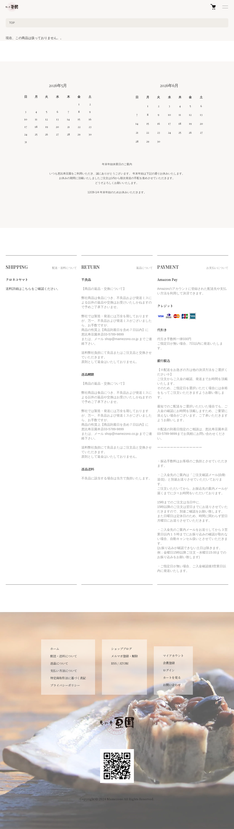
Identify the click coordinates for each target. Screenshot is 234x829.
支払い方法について (63, 670)
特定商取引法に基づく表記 (68, 678)
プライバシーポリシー (65, 685)
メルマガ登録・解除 (124, 656)
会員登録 (169, 663)
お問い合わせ (172, 685)
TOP (12, 22)
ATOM (123, 663)
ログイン (169, 670)
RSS (114, 663)
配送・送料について (63, 656)
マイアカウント (173, 655)
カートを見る (172, 677)
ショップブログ (121, 649)
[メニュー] (225, 7)
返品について (59, 663)
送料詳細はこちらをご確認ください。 (33, 288)
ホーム (54, 649)
